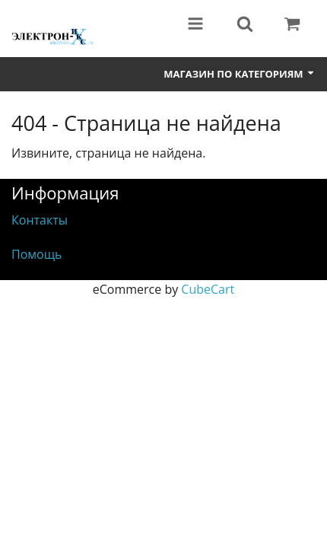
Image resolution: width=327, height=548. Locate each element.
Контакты (39, 220)
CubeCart (207, 289)
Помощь (36, 254)
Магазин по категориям (240, 74)
